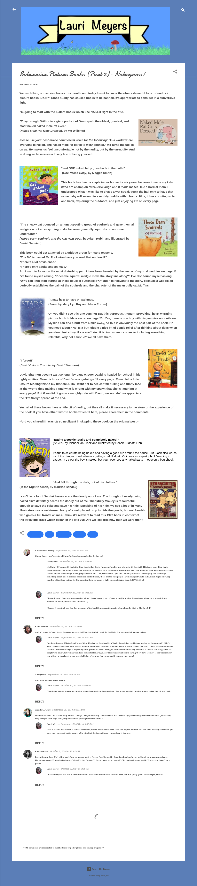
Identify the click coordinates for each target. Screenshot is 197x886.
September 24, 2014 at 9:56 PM (64, 674)
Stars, (53, 304)
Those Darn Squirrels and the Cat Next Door (51, 238)
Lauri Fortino (41, 626)
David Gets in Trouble (35, 365)
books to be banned (99, 97)
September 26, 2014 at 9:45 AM (77, 723)
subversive (79, 534)
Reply (39, 618)
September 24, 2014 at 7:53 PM (65, 626)
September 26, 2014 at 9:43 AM (77, 637)
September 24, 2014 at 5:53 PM (72, 550)
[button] (175, 72)
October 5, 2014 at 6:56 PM (75, 768)
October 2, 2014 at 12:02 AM (65, 751)
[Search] (183, 11)
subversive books (52, 93)
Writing (92, 534)
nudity (50, 534)
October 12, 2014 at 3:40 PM (76, 685)
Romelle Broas (42, 751)
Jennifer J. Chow (43, 710)
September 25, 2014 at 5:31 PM (68, 709)
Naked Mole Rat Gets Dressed (41, 130)
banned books (35, 534)
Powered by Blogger (98, 869)
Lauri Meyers (53, 593)
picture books (63, 534)
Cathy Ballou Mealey (44, 550)
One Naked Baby (74, 173)
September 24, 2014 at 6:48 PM (75, 561)
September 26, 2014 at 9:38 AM (77, 592)
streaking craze (35, 519)
